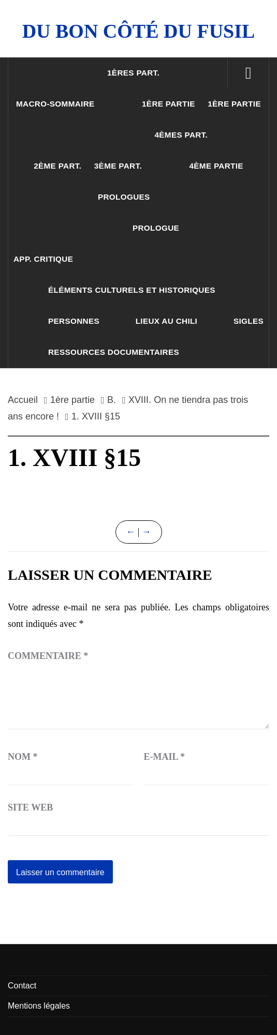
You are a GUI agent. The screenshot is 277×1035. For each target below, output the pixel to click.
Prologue (156, 227)
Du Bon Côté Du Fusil (138, 31)
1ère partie (168, 103)
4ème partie (216, 165)
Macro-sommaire (55, 103)
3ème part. (118, 165)
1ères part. (133, 72)
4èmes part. (181, 134)
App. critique (43, 258)
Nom (23, 757)
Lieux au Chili (167, 321)
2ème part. (57, 165)
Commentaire (48, 656)
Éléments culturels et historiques (131, 290)
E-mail (164, 757)
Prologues (124, 196)
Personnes (73, 321)
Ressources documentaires (113, 352)
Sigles (249, 321)
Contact (22, 985)
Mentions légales (39, 1005)
